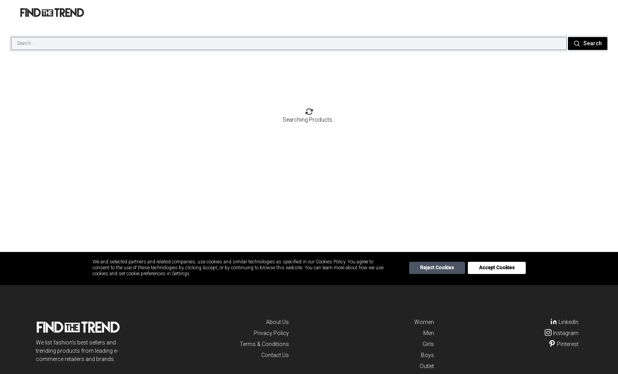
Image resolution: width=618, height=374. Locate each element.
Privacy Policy (271, 333)
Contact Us (275, 355)
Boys (427, 355)
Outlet (427, 366)
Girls (428, 344)
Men (428, 333)
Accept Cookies (497, 267)
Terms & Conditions (264, 344)
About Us (277, 322)
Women (424, 322)
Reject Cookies (437, 267)
